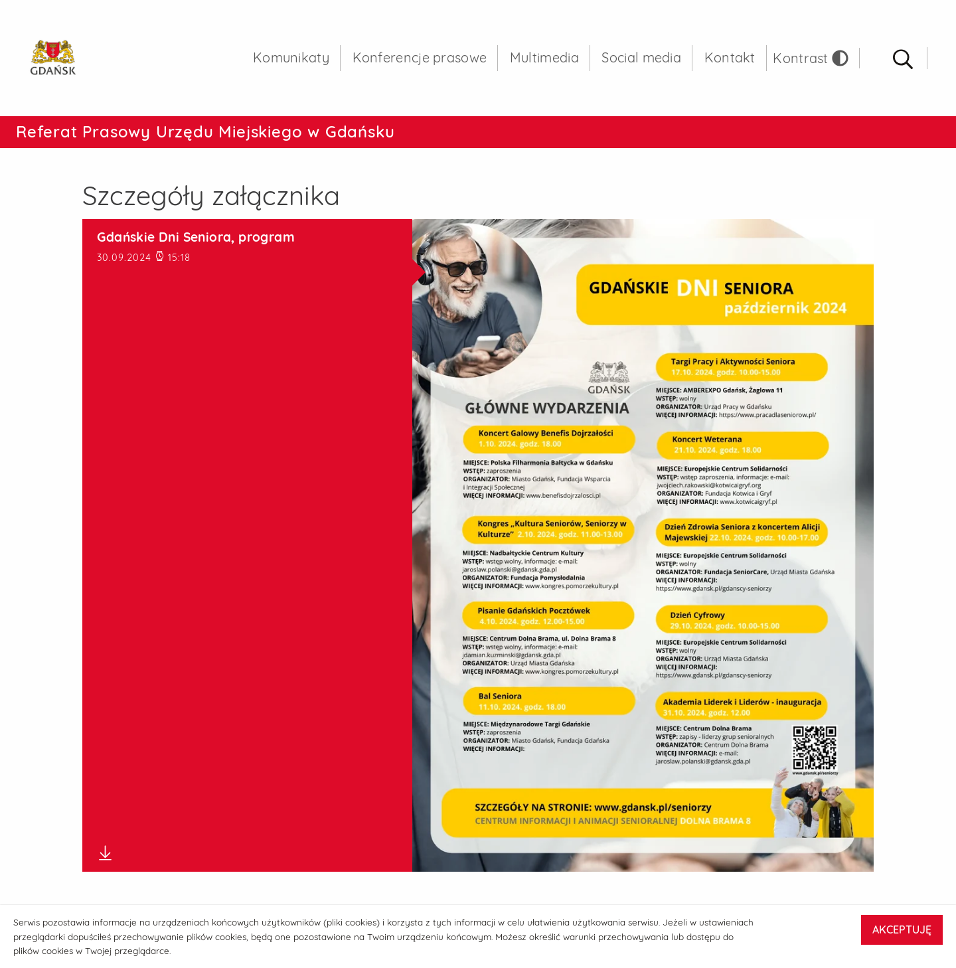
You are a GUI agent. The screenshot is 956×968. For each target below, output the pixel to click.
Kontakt (730, 59)
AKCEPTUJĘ (901, 929)
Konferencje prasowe (420, 59)
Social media (641, 59)
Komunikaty (291, 59)
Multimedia (544, 59)
